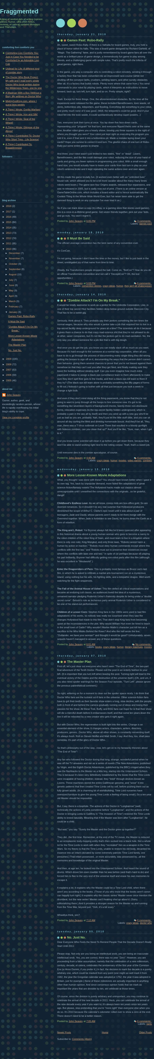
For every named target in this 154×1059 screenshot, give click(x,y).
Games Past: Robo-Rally (85, 40)
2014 (9, 227)
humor (119, 286)
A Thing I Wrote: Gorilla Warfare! (23, 109)
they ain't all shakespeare (138, 286)
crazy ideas (109, 286)
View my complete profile (15, 417)
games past (145, 223)
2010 (9, 249)
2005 (9, 380)
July (11, 280)
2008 (9, 364)
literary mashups (134, 647)
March (12, 301)
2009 (9, 359)
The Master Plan (79, 661)
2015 (9, 222)
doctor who (146, 923)
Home (105, 1032)
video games (134, 460)
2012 (9, 238)
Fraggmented (19, 11)
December (15, 253)
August (13, 274)
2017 (9, 211)
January (13, 312)
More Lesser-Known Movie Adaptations (96, 475)
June (12, 285)
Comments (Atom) (82, 1039)
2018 (9, 206)
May (11, 290)
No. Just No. (76, 937)
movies (122, 460)
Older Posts (145, 1032)
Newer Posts (64, 1032)
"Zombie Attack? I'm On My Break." (93, 300)
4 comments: (144, 457)
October (13, 264)
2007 (9, 369)
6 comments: (144, 283)
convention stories (91, 286)
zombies (147, 460)
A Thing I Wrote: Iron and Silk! (22, 114)
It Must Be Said (78, 238)
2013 (9, 233)
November (15, 258)
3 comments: (144, 221)
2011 (9, 243)
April (11, 296)
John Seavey (14, 395)
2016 (9, 216)
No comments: (144, 644)
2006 (9, 375)
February (14, 306)
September (15, 269)
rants (149, 1023)
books (98, 647)
